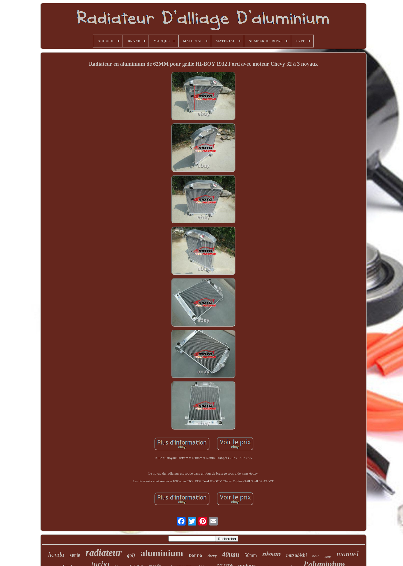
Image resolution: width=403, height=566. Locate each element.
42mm (327, 556)
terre (195, 555)
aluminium (162, 553)
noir (315, 556)
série (74, 555)
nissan (271, 554)
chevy (212, 556)
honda (56, 554)
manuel (347, 554)
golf (131, 555)
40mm (230, 554)
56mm (251, 555)
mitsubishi (296, 555)
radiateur (103, 552)
